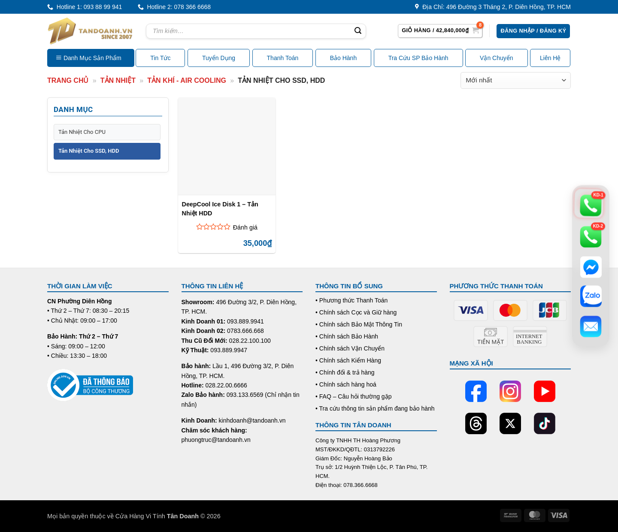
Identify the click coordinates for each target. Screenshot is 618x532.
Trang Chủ (67, 80)
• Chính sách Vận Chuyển (350, 348)
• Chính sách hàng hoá (345, 384)
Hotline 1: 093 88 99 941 (84, 7)
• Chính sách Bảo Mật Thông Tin (358, 324)
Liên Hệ (550, 57)
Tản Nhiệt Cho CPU (82, 132)
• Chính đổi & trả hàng (345, 372)
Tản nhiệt (118, 80)
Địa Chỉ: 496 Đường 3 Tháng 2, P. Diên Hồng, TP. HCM (493, 7)
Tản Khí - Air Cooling (186, 80)
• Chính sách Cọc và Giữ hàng (356, 312)
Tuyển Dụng (218, 57)
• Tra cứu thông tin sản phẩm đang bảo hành (375, 408)
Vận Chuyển (496, 57)
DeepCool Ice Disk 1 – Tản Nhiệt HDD (220, 209)
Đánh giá (245, 227)
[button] (440, 31)
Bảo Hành (343, 57)
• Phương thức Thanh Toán (351, 300)
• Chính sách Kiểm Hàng (348, 360)
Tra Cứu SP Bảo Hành (418, 57)
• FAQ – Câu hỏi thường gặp (353, 396)
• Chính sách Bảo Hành (346, 336)
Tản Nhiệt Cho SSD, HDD (88, 151)
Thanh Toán (283, 57)
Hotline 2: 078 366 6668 (174, 7)
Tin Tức (160, 57)
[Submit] (358, 31)
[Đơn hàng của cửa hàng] (515, 80)
